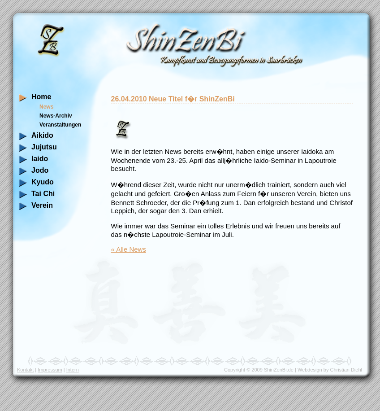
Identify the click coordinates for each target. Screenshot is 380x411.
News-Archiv (55, 116)
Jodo (39, 170)
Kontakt (25, 369)
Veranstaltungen (60, 125)
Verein (42, 205)
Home (41, 97)
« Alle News (128, 249)
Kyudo (42, 182)
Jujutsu (44, 147)
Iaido (39, 158)
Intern (72, 369)
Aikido (42, 135)
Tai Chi (43, 193)
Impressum (50, 369)
